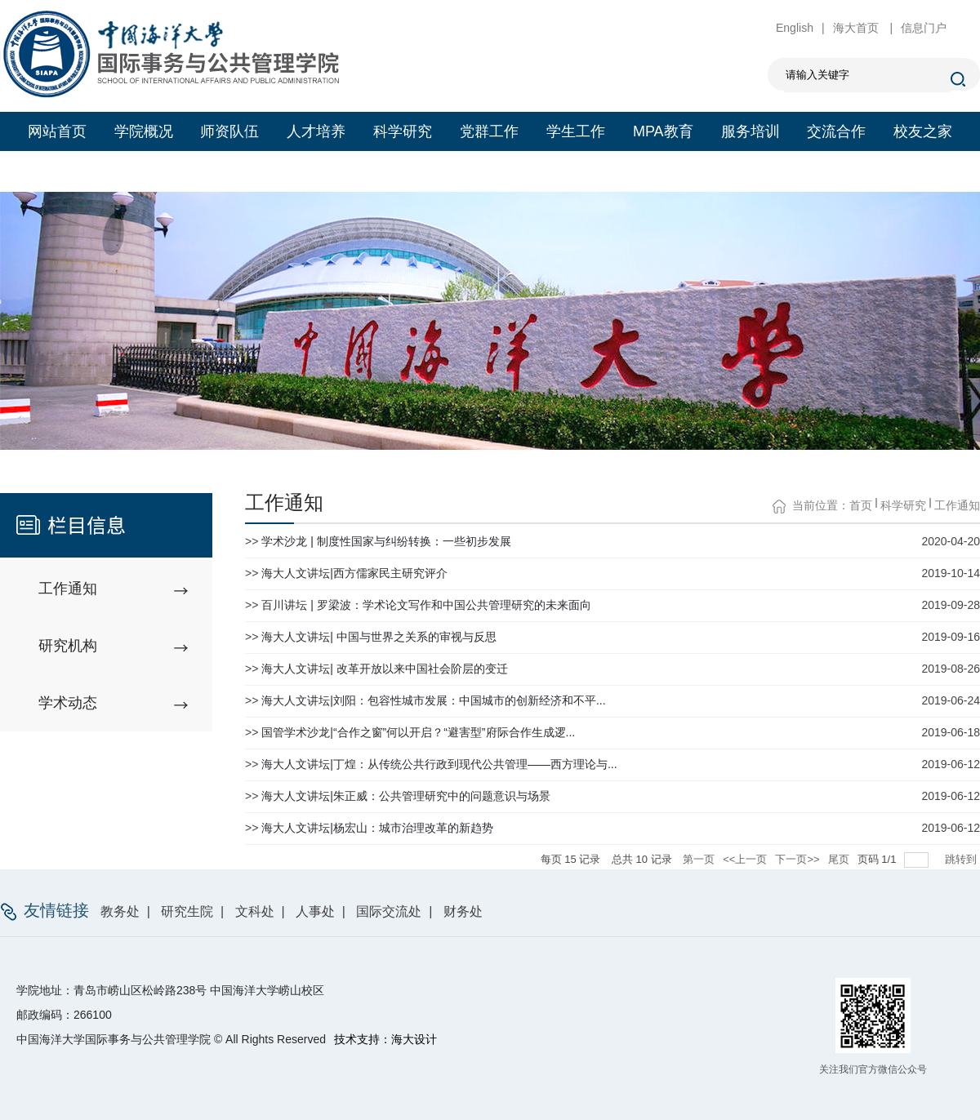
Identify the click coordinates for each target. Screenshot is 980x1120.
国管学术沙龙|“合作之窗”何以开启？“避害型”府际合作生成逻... (418, 732)
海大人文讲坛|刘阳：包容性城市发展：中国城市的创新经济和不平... (433, 700)
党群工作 (489, 131)
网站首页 (57, 131)
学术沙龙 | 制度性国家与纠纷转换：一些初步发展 (385, 541)
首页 (860, 505)
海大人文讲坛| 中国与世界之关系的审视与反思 (379, 636)
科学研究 (402, 131)
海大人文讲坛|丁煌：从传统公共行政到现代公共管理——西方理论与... (439, 764)
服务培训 (750, 131)
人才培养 (316, 131)
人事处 (315, 911)
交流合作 (836, 131)
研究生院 (187, 911)
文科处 (254, 911)
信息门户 (924, 27)
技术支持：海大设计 (385, 1039)
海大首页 (857, 27)
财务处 (463, 911)
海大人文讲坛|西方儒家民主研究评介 (354, 573)
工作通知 (957, 505)
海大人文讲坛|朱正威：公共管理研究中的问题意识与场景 (405, 795)
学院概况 (143, 131)
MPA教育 (663, 131)
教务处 (120, 911)
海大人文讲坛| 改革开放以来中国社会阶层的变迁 (384, 668)
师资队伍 (229, 131)
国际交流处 (388, 911)
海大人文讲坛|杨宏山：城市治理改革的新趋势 (377, 827)
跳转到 (962, 859)
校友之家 (922, 131)
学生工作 (575, 131)
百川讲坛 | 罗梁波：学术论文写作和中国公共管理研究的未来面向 (425, 604)
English (794, 27)
